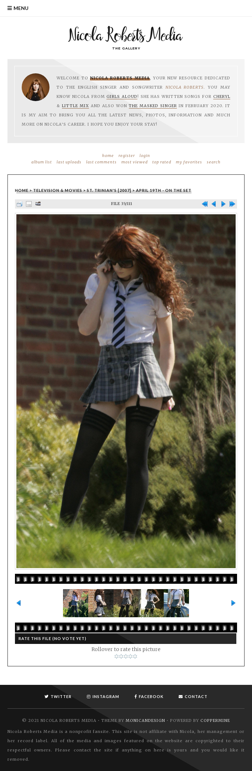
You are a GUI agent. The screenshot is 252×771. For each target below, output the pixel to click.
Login (145, 155)
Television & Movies (57, 190)
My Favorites (189, 161)
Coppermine (215, 720)
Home (108, 155)
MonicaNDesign (145, 720)
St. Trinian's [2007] (109, 190)
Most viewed (134, 161)
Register (127, 155)
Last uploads (69, 161)
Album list (41, 161)
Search (214, 161)
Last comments (101, 161)
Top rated (161, 161)
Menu (21, 8)
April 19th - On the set (163, 190)
